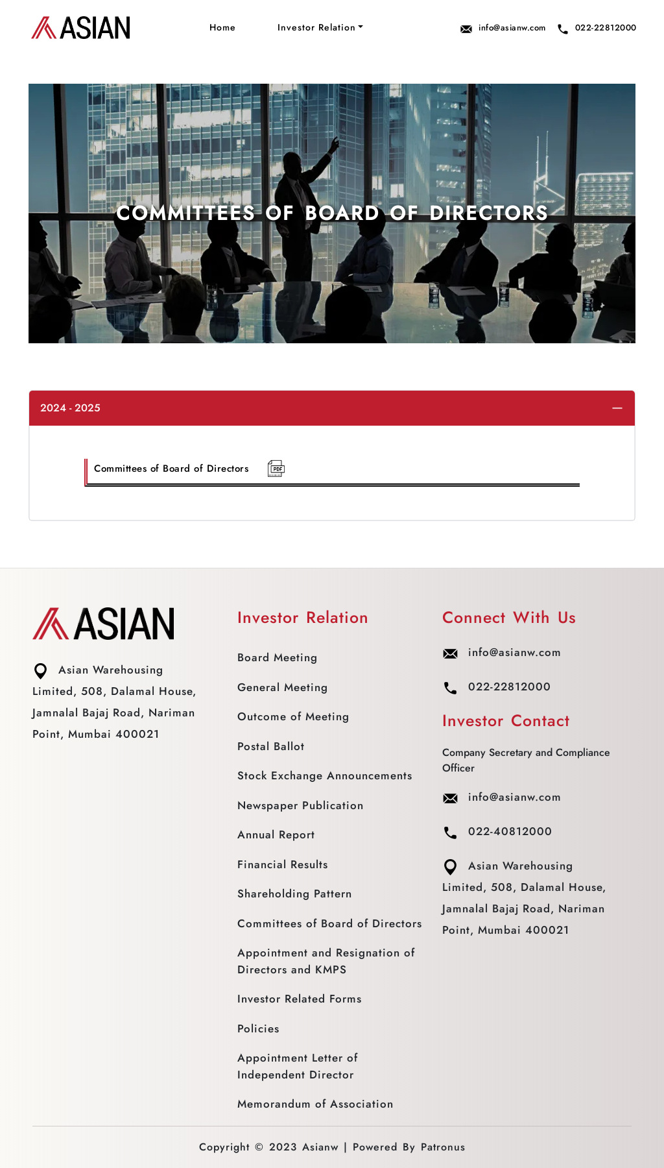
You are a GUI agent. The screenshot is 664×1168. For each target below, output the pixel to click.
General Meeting (282, 687)
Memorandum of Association (315, 1104)
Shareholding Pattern (294, 893)
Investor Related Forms (299, 998)
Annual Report (276, 834)
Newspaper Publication (300, 805)
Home (222, 27)
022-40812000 (497, 831)
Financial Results (282, 864)
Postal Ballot (271, 746)
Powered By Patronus (409, 1146)
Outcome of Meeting (293, 716)
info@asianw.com (503, 28)
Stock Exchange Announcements (324, 775)
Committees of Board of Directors (190, 468)
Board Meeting (277, 657)
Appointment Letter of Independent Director (297, 1066)
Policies (258, 1028)
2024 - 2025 (70, 407)
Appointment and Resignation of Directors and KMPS (326, 961)
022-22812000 (596, 28)
